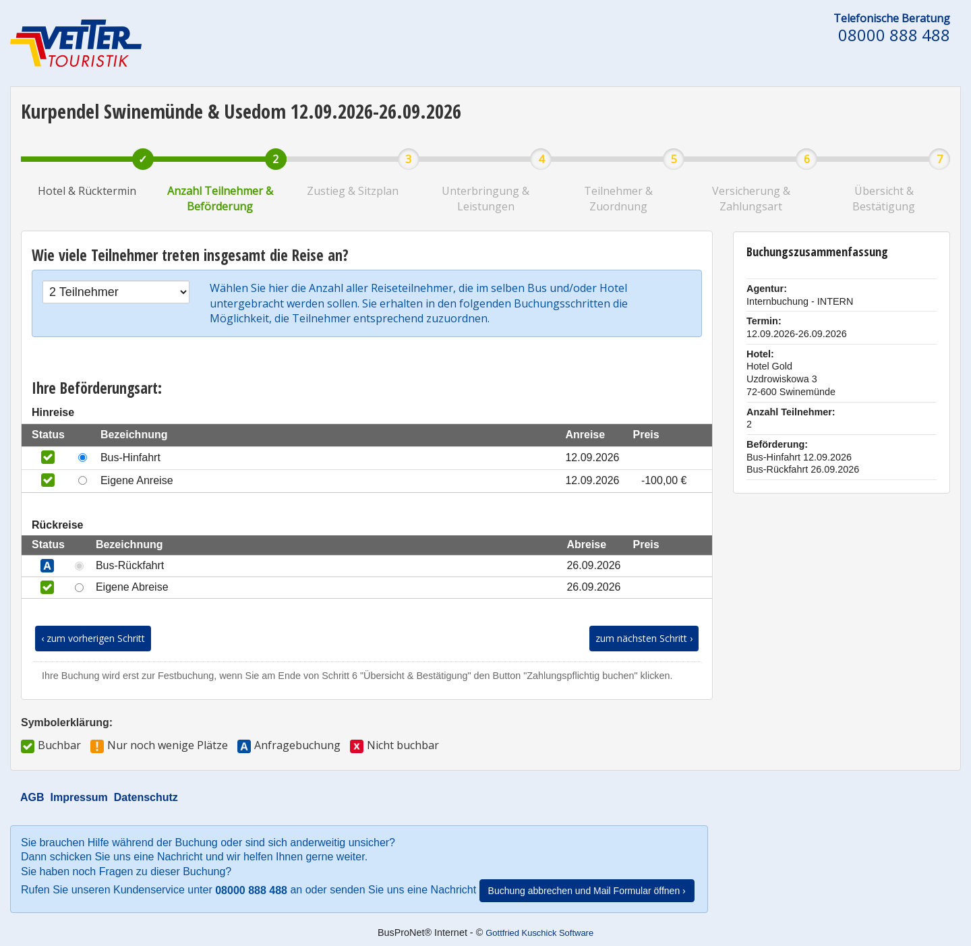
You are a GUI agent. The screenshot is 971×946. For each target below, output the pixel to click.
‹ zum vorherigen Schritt (93, 638)
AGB (32, 797)
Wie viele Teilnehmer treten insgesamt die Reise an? (190, 255)
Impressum (78, 797)
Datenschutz (146, 797)
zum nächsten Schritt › (644, 638)
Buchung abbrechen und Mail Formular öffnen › (587, 890)
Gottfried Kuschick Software (539, 933)
